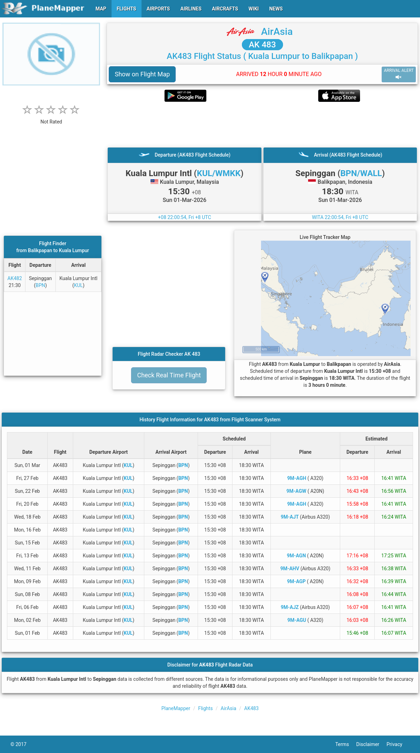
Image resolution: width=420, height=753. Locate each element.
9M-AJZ (290, 607)
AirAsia (277, 31)
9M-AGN (296, 555)
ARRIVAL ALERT (399, 74)
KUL (78, 285)
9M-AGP (296, 581)
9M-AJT (290, 517)
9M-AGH (296, 478)
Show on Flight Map (142, 74)
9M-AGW (296, 491)
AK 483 (262, 45)
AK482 (14, 278)
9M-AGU (296, 620)
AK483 (251, 708)
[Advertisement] (262, 124)
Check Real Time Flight (169, 375)
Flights (205, 708)
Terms (345, 744)
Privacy (398, 744)
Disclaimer (371, 744)
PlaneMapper (175, 708)
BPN (40, 285)
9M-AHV (289, 568)
